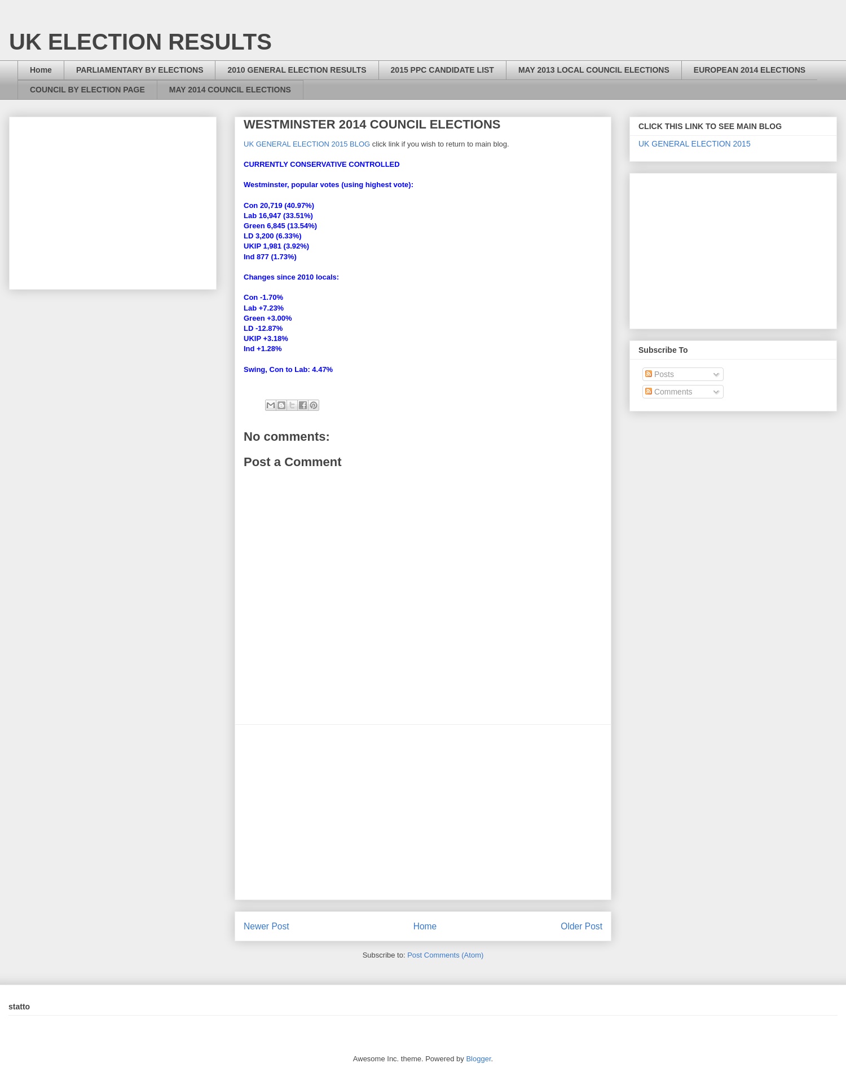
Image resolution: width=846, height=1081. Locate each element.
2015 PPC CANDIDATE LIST (442, 69)
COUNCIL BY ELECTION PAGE (87, 89)
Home (41, 69)
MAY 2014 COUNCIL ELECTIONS (230, 89)
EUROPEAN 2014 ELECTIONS (749, 69)
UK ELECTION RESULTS (140, 41)
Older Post (581, 926)
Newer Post (266, 926)
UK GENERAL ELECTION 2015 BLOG (307, 144)
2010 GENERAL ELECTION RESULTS (296, 69)
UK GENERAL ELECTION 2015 (694, 143)
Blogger (478, 1059)
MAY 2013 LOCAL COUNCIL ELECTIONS (593, 69)
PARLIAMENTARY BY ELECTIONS (140, 69)
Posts (659, 374)
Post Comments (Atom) (445, 955)
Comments (669, 391)
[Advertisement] (423, 812)
